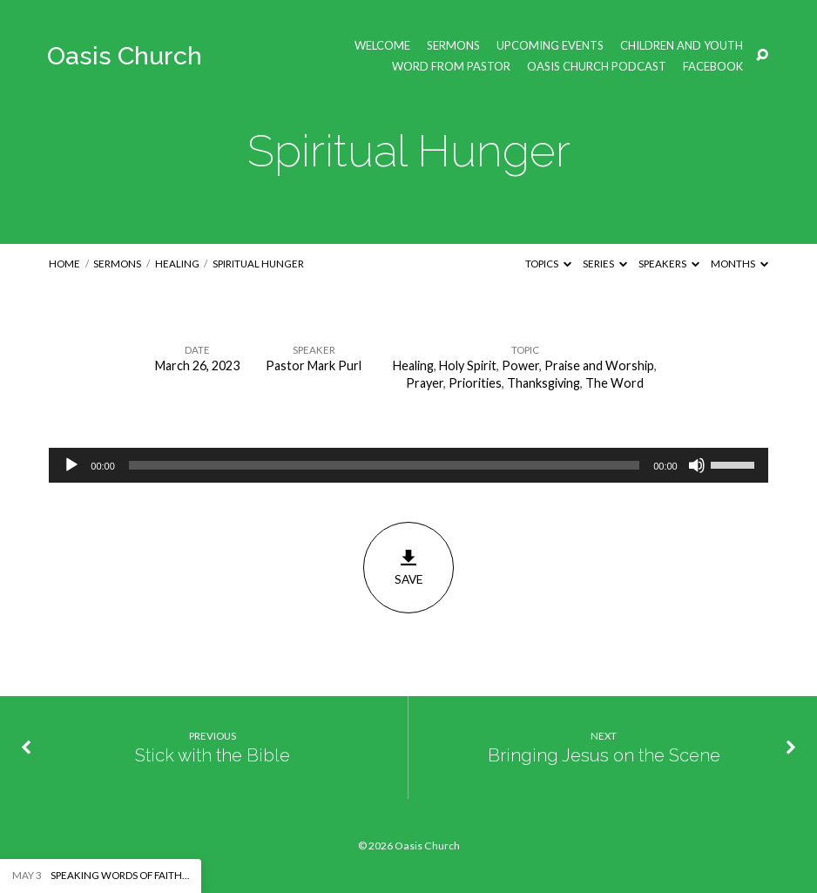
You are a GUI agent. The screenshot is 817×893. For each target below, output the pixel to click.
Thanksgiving (543, 382)
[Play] (71, 465)
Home (64, 263)
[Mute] (697, 465)
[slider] (384, 465)
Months (739, 263)
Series (605, 263)
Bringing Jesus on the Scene (604, 755)
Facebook (713, 66)
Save (408, 567)
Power (520, 365)
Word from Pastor (451, 66)
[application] (408, 465)
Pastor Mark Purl (313, 365)
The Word (614, 382)
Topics (548, 263)
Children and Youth (681, 45)
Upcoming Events (550, 45)
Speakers (668, 263)
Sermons (453, 45)
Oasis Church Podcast (596, 66)
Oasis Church (124, 56)
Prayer (424, 382)
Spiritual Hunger (258, 263)
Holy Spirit (467, 365)
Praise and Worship (599, 365)
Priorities (475, 382)
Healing (177, 263)
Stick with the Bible (212, 755)
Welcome (382, 45)
